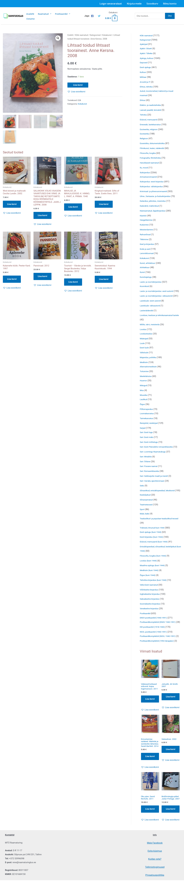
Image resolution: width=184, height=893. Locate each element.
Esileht (70, 35)
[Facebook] (92, 16)
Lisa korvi (78, 85)
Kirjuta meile (134, 3)
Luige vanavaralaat (110, 3)
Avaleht (30, 13)
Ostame (30, 18)
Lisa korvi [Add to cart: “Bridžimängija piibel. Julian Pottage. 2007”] (170, 840)
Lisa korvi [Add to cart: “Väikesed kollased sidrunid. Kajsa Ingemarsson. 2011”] (150, 724)
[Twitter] (99, 16)
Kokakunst (107, 35)
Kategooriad (95, 35)
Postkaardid (62, 13)
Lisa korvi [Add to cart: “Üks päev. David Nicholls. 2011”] (150, 838)
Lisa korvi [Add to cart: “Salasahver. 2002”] (170, 774)
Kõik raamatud (81, 35)
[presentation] (50, 13)
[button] (58, 38)
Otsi (170, 16)
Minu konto (170, 3)
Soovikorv (152, 3)
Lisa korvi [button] (12, 204)
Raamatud (44, 13)
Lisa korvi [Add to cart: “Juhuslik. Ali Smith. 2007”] (170, 718)
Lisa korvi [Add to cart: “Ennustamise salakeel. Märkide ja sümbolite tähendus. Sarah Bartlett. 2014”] (150, 784)
